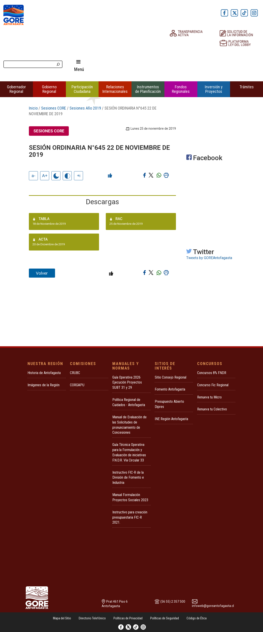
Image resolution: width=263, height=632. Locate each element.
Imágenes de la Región (44, 385)
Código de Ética (197, 618)
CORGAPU (77, 385)
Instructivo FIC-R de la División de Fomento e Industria (128, 477)
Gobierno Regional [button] (49, 89)
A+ (44, 175)
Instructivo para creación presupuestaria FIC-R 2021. (129, 517)
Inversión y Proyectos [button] (214, 89)
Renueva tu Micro (209, 397)
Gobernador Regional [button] (16, 89)
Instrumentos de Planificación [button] (148, 89)
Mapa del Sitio (62, 618)
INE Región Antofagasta (171, 419)
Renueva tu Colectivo (212, 409)
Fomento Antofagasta (170, 389)
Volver (42, 273)
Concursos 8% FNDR (211, 373)
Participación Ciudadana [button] (82, 89)
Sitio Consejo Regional (170, 377)
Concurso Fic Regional (212, 385)
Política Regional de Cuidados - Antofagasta (128, 402)
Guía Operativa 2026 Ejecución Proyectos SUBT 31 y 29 (127, 382)
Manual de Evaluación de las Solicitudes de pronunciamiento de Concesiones (129, 425)
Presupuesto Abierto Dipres (169, 404)
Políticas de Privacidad (128, 618)
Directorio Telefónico (92, 618)
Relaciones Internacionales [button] (115, 89)
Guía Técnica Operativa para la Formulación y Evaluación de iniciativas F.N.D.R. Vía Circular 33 (129, 452)
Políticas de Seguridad (164, 618)
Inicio (33, 108)
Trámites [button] (247, 86)
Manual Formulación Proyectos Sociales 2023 (130, 497)
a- (33, 175)
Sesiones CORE (53, 108)
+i (78, 175)
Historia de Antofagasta (44, 373)
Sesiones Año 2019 (85, 108)
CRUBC (75, 373)
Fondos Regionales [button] (181, 89)
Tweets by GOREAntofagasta (209, 258)
